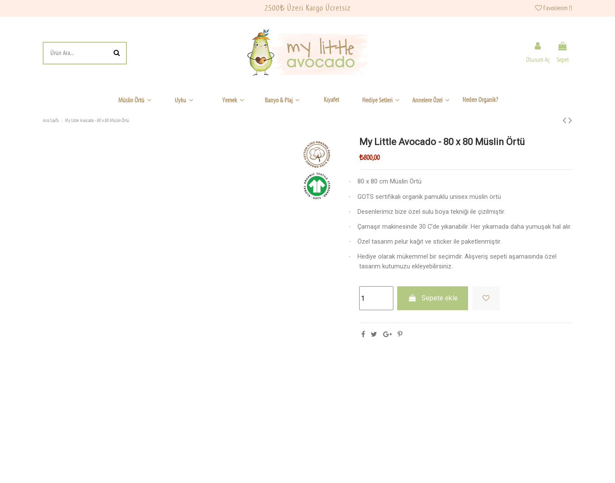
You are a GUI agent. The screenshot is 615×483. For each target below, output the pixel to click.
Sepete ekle (432, 298)
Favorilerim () (553, 8)
